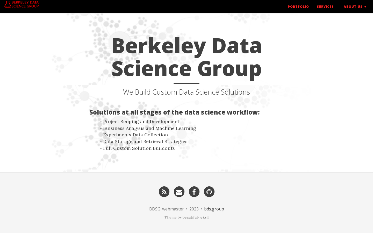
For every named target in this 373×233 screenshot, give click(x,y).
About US (353, 11)
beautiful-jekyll (196, 217)
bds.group (214, 209)
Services (325, 11)
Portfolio (298, 11)
